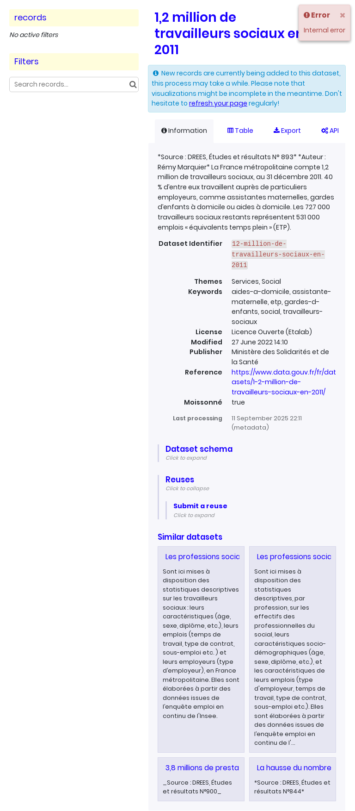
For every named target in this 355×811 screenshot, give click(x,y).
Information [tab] (184, 130)
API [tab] (330, 130)
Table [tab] (240, 130)
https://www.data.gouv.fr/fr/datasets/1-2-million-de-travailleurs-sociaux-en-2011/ (284, 382)
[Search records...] (74, 84)
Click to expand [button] (186, 458)
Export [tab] (287, 130)
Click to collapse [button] (187, 488)
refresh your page (218, 103)
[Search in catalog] (133, 84)
